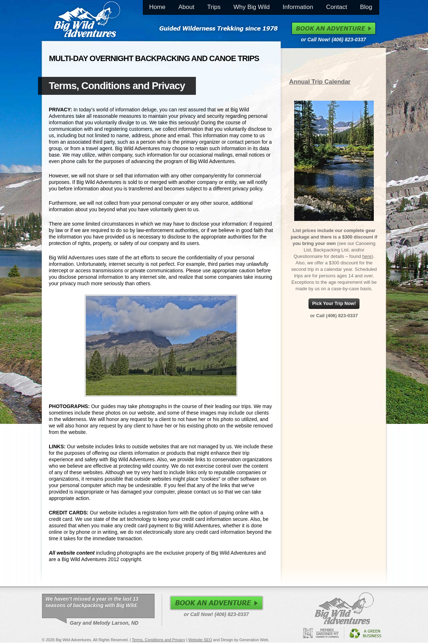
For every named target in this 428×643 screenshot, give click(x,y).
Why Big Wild (252, 7)
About (186, 7)
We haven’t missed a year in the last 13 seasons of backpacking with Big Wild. (92, 603)
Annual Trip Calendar (320, 81)
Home (157, 7)
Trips (214, 7)
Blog (366, 7)
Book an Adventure (333, 28)
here (367, 256)
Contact (336, 7)
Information (298, 7)
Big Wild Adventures (87, 20)
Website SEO (200, 640)
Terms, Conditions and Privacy (158, 640)
